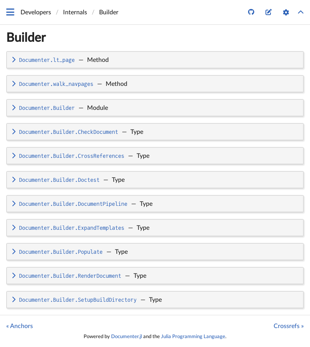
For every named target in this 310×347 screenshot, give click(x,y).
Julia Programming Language (193, 336)
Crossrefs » (289, 326)
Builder (26, 38)
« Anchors (19, 326)
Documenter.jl (126, 336)
